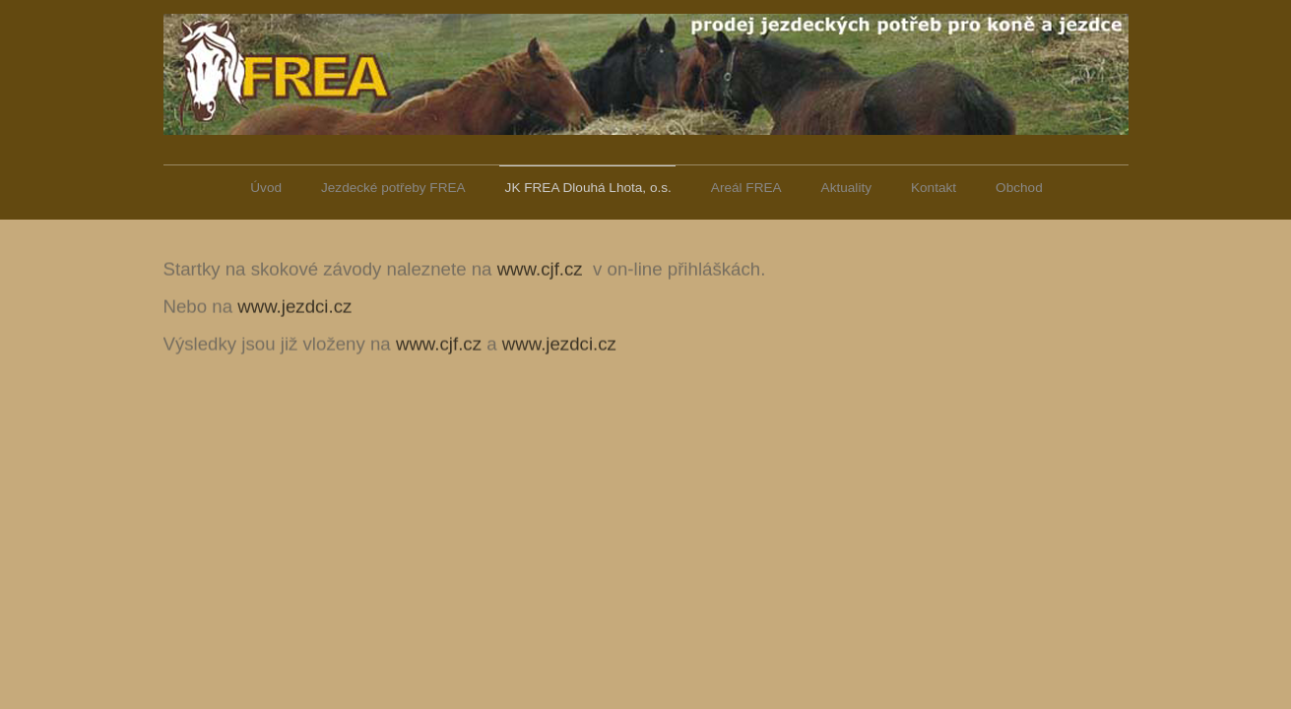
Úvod (266, 187)
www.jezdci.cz (294, 305)
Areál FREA (746, 187)
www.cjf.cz (540, 268)
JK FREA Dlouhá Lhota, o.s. (588, 187)
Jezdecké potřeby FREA (393, 187)
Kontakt (933, 187)
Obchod (1019, 187)
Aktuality (846, 187)
